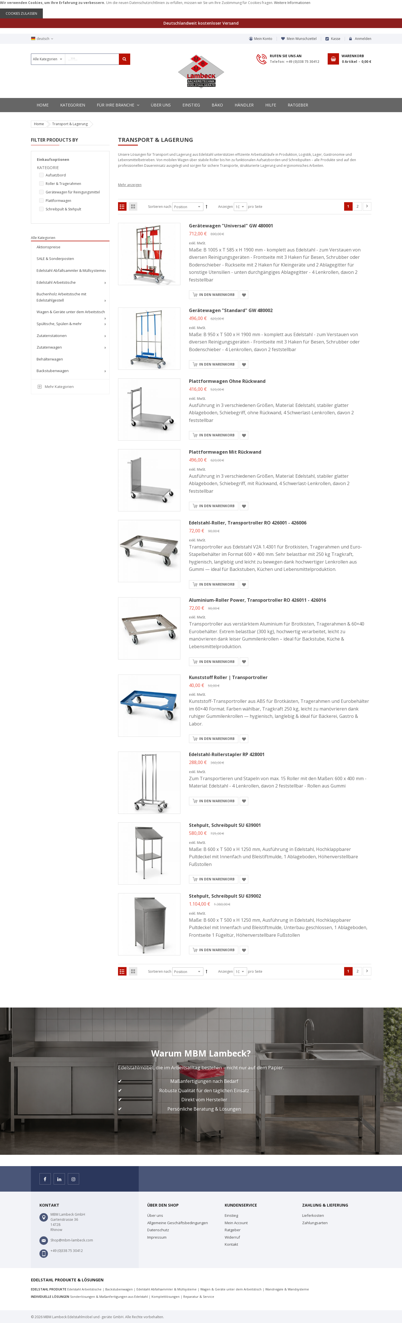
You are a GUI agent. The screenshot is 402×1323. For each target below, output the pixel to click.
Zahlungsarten (315, 1222)
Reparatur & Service (198, 1296)
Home (39, 123)
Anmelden (363, 38)
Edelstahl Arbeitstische (84, 1289)
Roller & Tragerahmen (63, 183)
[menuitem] (70, 247)
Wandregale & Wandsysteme (287, 1289)
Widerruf (232, 1237)
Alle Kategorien (43, 237)
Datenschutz (158, 1229)
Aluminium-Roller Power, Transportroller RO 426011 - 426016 (257, 600)
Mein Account (236, 1222)
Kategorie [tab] (48, 167)
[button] (244, 295)
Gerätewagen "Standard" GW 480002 (231, 310)
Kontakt (231, 1244)
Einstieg (231, 1215)
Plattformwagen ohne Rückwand (227, 381)
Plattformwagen (58, 200)
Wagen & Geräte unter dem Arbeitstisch (231, 1289)
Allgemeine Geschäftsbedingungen (177, 1222)
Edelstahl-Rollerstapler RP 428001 (227, 754)
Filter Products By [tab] (54, 140)
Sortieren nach (159, 206)
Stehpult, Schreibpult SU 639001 (225, 825)
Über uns (155, 1215)
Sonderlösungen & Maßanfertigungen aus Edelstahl (109, 1296)
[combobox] (80, 59)
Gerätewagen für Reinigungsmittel (73, 192)
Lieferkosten (313, 1215)
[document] (201, 9)
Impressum (157, 1237)
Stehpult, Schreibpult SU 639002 (225, 896)
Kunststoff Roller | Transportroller (228, 677)
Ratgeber (233, 1229)
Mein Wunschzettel (302, 38)
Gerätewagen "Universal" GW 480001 (231, 226)
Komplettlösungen (165, 1296)
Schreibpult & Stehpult (63, 209)
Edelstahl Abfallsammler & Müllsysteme (166, 1289)
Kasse (335, 38)
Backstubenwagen (119, 1289)
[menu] (70, 310)
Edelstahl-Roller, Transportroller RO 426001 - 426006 (247, 523)
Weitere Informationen (292, 2)
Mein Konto (263, 38)
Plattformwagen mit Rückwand (225, 452)
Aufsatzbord (56, 175)
